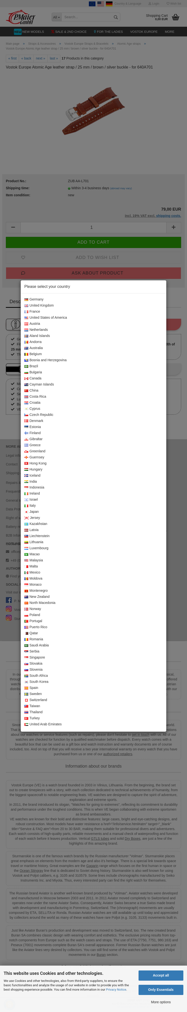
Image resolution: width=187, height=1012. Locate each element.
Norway (32, 609)
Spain (31, 688)
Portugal (33, 621)
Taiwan (32, 706)
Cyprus (32, 408)
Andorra (33, 342)
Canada (32, 378)
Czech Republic (38, 414)
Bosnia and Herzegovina (45, 360)
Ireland (32, 493)
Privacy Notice (116, 989)
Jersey (32, 517)
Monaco (33, 584)
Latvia (31, 530)
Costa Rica (35, 396)
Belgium (33, 354)
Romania (33, 639)
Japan (31, 511)
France (32, 311)
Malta (31, 566)
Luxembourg (36, 548)
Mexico (32, 572)
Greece (32, 445)
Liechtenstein (37, 536)
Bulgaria (33, 372)
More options (161, 1002)
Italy (30, 505)
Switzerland (35, 700)
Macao (32, 554)
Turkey (32, 718)
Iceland (32, 475)
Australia (33, 348)
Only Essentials (161, 990)
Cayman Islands (39, 384)
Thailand (33, 712)
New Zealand (37, 596)
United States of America (45, 317)
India (30, 481)
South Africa (36, 675)
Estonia (32, 427)
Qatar (31, 633)
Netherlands (36, 329)
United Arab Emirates (43, 724)
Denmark (33, 421)
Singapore (34, 657)
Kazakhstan (35, 524)
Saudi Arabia (36, 645)
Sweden (33, 694)
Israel (31, 499)
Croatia (32, 402)
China (31, 390)
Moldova (33, 578)
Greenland (34, 451)
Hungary (33, 469)
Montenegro (36, 590)
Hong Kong (35, 463)
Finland (32, 433)
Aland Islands (37, 336)
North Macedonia (40, 602)
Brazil (31, 366)
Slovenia (33, 669)
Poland (32, 615)
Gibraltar (33, 439)
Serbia (31, 651)
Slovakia (33, 663)
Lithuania (33, 542)
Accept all (161, 975)
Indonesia (34, 487)
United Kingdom (39, 305)
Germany (34, 299)
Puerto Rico (35, 627)
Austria (32, 323)
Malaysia (33, 560)
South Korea (36, 681)
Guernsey (34, 457)
